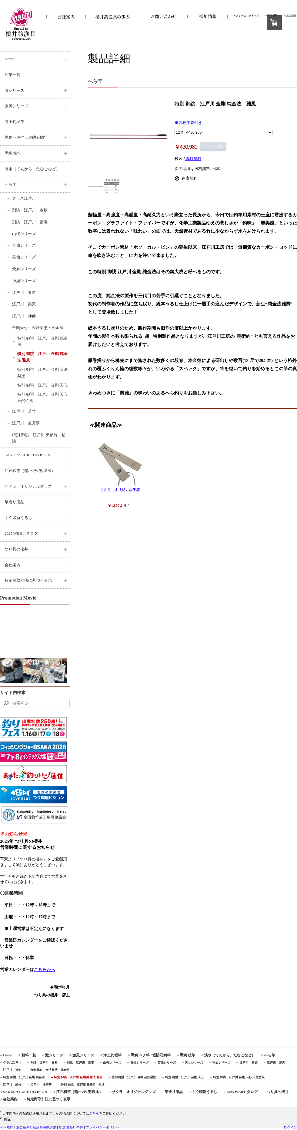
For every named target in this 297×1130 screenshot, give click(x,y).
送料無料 (193, 158)
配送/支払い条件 (71, 1127)
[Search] (35, 703)
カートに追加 (213, 146)
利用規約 (6, 1127)
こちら (94, 1113)
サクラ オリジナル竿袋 (120, 489)
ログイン (290, 1127)
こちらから (44, 969)
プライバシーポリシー (102, 1127)
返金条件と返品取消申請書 (36, 1127)
